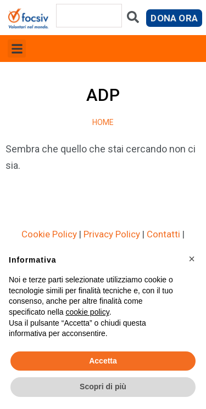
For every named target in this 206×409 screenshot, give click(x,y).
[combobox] (89, 15)
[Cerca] (133, 19)
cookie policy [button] (87, 312)
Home (103, 122)
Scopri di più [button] (103, 386)
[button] (17, 48)
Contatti (163, 234)
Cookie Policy (49, 234)
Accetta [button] (103, 360)
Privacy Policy (111, 234)
